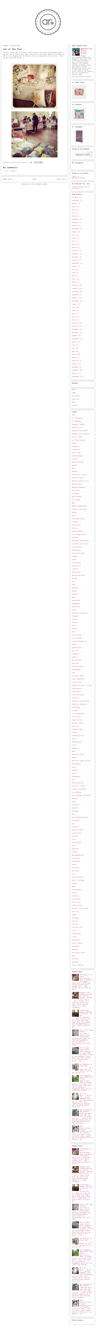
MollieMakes (76, 764)
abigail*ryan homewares (81, 434)
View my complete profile (81, 76)
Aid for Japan (77, 437)
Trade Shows (76, 934)
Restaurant (76, 861)
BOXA (73, 503)
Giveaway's (76, 654)
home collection (78, 679)
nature (74, 773)
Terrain (75, 921)
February (75, 251)
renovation (76, 858)
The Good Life (77, 927)
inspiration (76, 691)
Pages (74, 393)
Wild (73, 955)
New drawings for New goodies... (86, 1110)
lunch (74, 745)
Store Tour (76, 902)
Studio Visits (77, 905)
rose (73, 874)
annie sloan (76, 453)
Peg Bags (75, 811)
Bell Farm (75, 490)
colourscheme (77, 547)
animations (76, 449)
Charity (75, 528)
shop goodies (77, 890)
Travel (74, 937)
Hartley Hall (77, 660)
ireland (75, 710)
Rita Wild (75, 867)
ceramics (75, 522)
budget (74, 512)
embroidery (76, 600)
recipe (74, 852)
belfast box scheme (79, 474)
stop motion (76, 899)
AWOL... (83, 1126)
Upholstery (76, 940)
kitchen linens (77, 723)
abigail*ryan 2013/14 (80, 430)
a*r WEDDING (76, 421)
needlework (76, 776)
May (73, 213)
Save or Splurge (78, 880)
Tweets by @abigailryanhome (78, 177)
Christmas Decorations (80, 541)
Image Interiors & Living (81, 685)
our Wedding (76, 792)
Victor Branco (77, 943)
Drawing (75, 588)
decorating (76, 572)
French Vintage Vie (79, 641)
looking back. (77, 742)
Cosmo (74, 559)
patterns (75, 808)
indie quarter (77, 688)
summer (74, 915)
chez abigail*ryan (79, 534)
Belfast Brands (77, 478)
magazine (75, 748)
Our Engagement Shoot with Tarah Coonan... (86, 1077)
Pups (73, 845)
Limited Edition (78, 735)
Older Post (61, 179)
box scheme (76, 500)
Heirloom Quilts (78, 666)
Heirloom (75, 663)
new (73, 779)
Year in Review (77, 965)
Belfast (75, 471)
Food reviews (77, 638)
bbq (73, 468)
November (75, 197)
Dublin (74, 591)
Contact (75, 405)
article (75, 459)
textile (75, 924)
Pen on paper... (86, 1048)
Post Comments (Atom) (39, 184)
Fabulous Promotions (79, 613)
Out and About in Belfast (81, 795)
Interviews (76, 707)
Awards (74, 465)
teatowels (75, 918)
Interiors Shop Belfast (81, 701)
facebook (75, 616)
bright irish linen (79, 509)
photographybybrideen (80, 817)
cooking (75, 556)
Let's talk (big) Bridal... (86, 1031)
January (75, 288)
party (74, 801)
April (74, 244)
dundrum (75, 594)
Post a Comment (10, 171)
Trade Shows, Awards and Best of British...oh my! (86, 1013)
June (73, 210)
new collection (77, 783)
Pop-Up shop (76, 833)
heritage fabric (78, 676)
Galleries (75, 399)
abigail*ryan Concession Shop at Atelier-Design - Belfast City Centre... (86, 996)
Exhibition (76, 607)
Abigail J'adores (78, 424)
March (74, 216)
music (74, 767)
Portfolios (76, 396)
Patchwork (75, 805)
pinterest (75, 827)
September (75, 200)
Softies (75, 893)
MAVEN (74, 757)
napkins (75, 770)
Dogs (73, 585)
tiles (74, 930)
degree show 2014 (78, 575)
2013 (73, 415)
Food (73, 632)
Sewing (74, 883)
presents (75, 836)
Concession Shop (78, 553)
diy (73, 581)
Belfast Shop (77, 484)
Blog (73, 402)
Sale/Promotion (77, 877)
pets (73, 814)
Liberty (75, 732)
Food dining (76, 635)
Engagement (76, 603)
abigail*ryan (87, 49)
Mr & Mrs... (84, 1093)
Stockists (75, 896)
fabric (74, 610)
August (74, 203)
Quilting (75, 849)
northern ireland (78, 786)
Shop (73, 886)
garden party (77, 647)
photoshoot (76, 820)
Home (34, 179)
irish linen (76, 717)
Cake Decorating (78, 519)
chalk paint (76, 525)
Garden (74, 644)
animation (75, 446)
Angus (74, 443)
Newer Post (7, 179)
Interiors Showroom (79, 704)
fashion (75, 619)
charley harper (77, 531)
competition (76, 550)
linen (74, 739)
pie (73, 823)
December (75, 219)
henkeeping (76, 669)
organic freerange (79, 789)
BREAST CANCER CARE (79, 506)
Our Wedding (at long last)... (86, 1065)
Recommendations (78, 855)
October (75, 225)
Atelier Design (77, 462)
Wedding (75, 949)
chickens (75, 537)
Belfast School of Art (80, 481)
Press (74, 839)
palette (75, 798)
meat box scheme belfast (81, 761)
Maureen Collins (78, 754)
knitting (75, 726)
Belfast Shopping (78, 487)
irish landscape (78, 713)
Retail (74, 864)
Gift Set (75, 651)
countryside (76, 563)
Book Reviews (77, 497)
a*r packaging (77, 418)
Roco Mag (75, 871)
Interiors (75, 698)
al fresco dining (78, 440)
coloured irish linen (80, 544)
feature (75, 622)
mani (73, 751)
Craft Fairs (76, 566)
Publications (77, 842)
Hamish (74, 657)
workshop (75, 959)
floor (74, 625)
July (73, 207)
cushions (75, 569)
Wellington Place (78, 952)
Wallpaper (75, 946)
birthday (75, 493)
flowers (75, 629)
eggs (73, 597)
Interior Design (78, 695)
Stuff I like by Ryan (80, 908)
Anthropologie (77, 456)
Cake (73, 515)
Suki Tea (75, 911)
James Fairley (77, 720)
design (74, 578)
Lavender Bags (77, 729)
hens (73, 673)
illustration (77, 682)
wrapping (75, 962)
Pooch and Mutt (77, 830)
